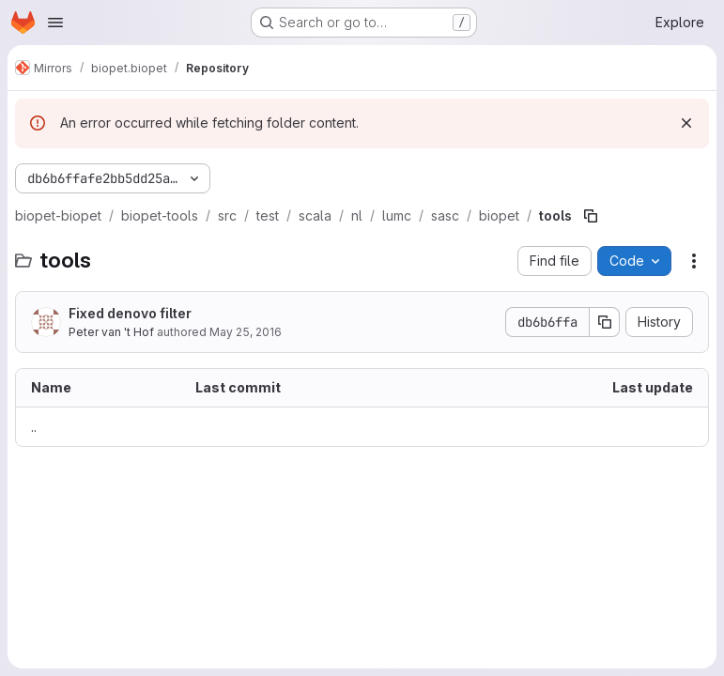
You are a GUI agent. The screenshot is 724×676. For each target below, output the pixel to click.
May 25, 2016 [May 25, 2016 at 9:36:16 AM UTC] (245, 332)
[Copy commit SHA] (605, 322)
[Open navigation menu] (55, 23)
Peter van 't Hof (111, 332)
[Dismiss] (686, 123)
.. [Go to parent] (34, 427)
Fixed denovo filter (130, 313)
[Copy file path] (591, 216)
